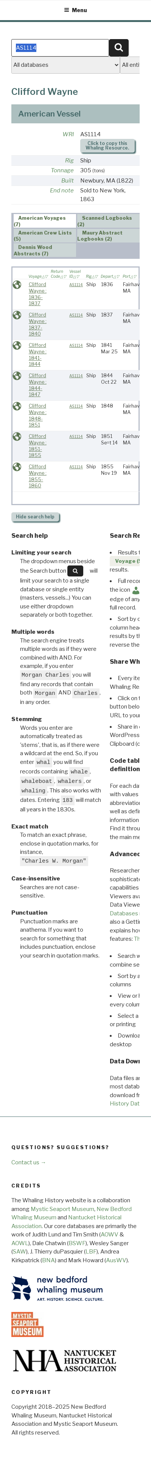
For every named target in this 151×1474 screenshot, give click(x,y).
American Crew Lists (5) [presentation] (43, 236)
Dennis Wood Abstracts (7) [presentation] (33, 250)
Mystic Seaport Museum (62, 1209)
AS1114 (76, 284)
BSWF (77, 1243)
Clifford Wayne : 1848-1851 (38, 415)
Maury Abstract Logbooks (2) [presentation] (100, 236)
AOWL (19, 1243)
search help (35, 517)
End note (62, 190)
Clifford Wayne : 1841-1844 (38, 354)
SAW (19, 1251)
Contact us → (28, 1162)
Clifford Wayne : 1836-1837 (38, 294)
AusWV (116, 1260)
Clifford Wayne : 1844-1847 (38, 385)
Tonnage (62, 170)
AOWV (109, 1234)
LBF (91, 1251)
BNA (48, 1260)
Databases (124, 913)
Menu (75, 10)
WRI (68, 134)
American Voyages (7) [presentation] (40, 221)
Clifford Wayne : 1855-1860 (38, 476)
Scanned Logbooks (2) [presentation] (104, 221)
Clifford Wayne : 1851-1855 (38, 445)
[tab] (45, 221)
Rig (69, 160)
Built (67, 180)
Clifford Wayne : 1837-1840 (38, 324)
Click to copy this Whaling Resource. (107, 145)
